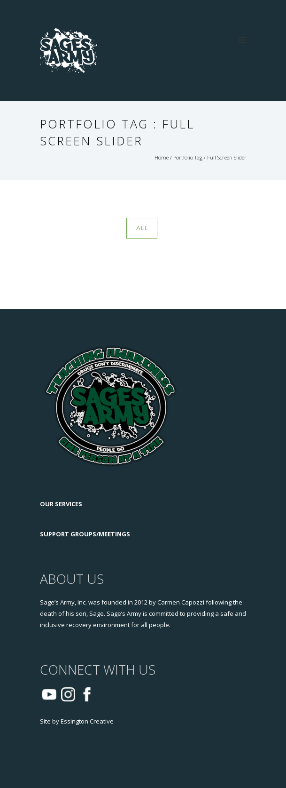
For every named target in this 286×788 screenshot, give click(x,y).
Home (162, 157)
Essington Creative (87, 721)
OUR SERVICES (61, 504)
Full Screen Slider (227, 157)
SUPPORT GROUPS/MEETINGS (85, 534)
